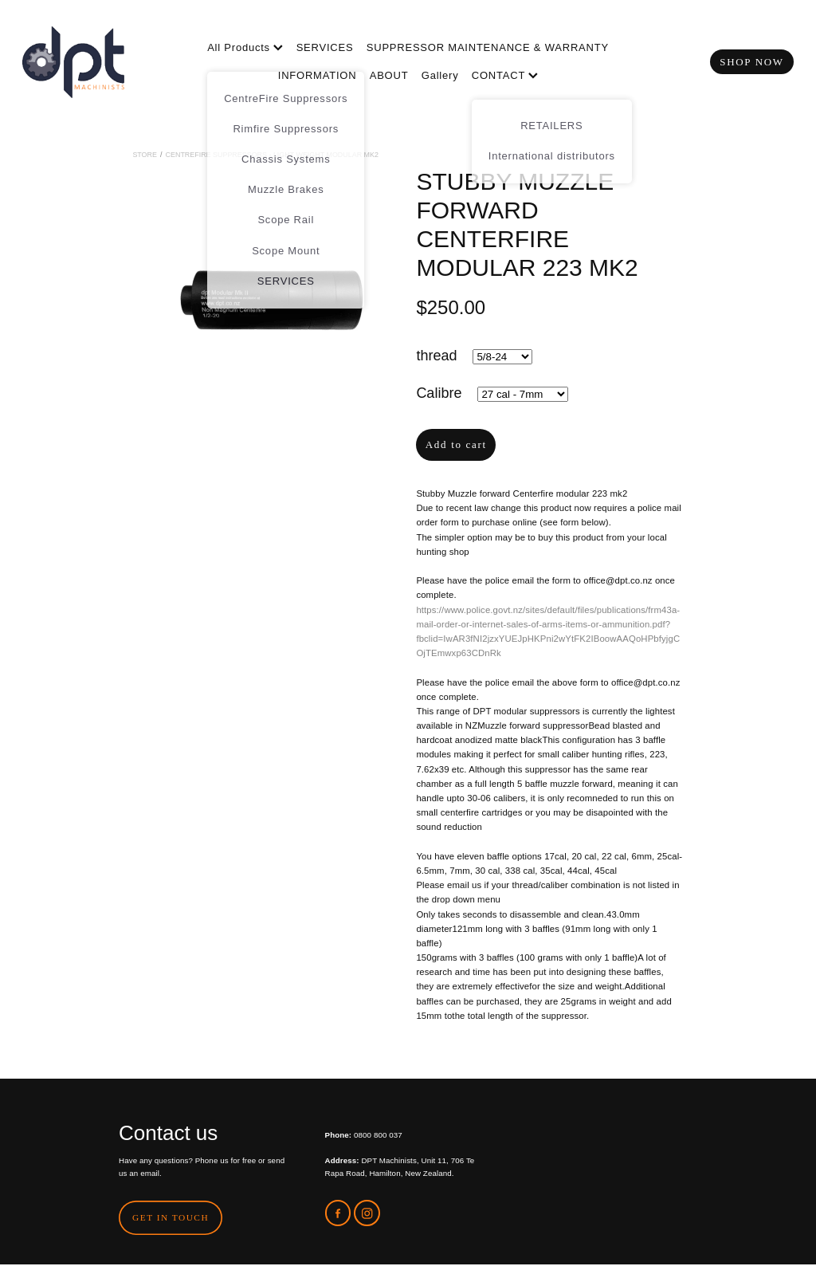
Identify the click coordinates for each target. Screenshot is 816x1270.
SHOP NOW (752, 62)
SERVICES (325, 47)
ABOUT (389, 75)
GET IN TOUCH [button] (170, 1217)
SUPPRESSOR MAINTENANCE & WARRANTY (488, 47)
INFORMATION (317, 75)
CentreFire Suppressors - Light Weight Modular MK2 (272, 155)
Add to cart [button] (456, 444)
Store (144, 155)
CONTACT (505, 75)
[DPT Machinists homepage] (99, 62)
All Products (245, 47)
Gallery (440, 75)
